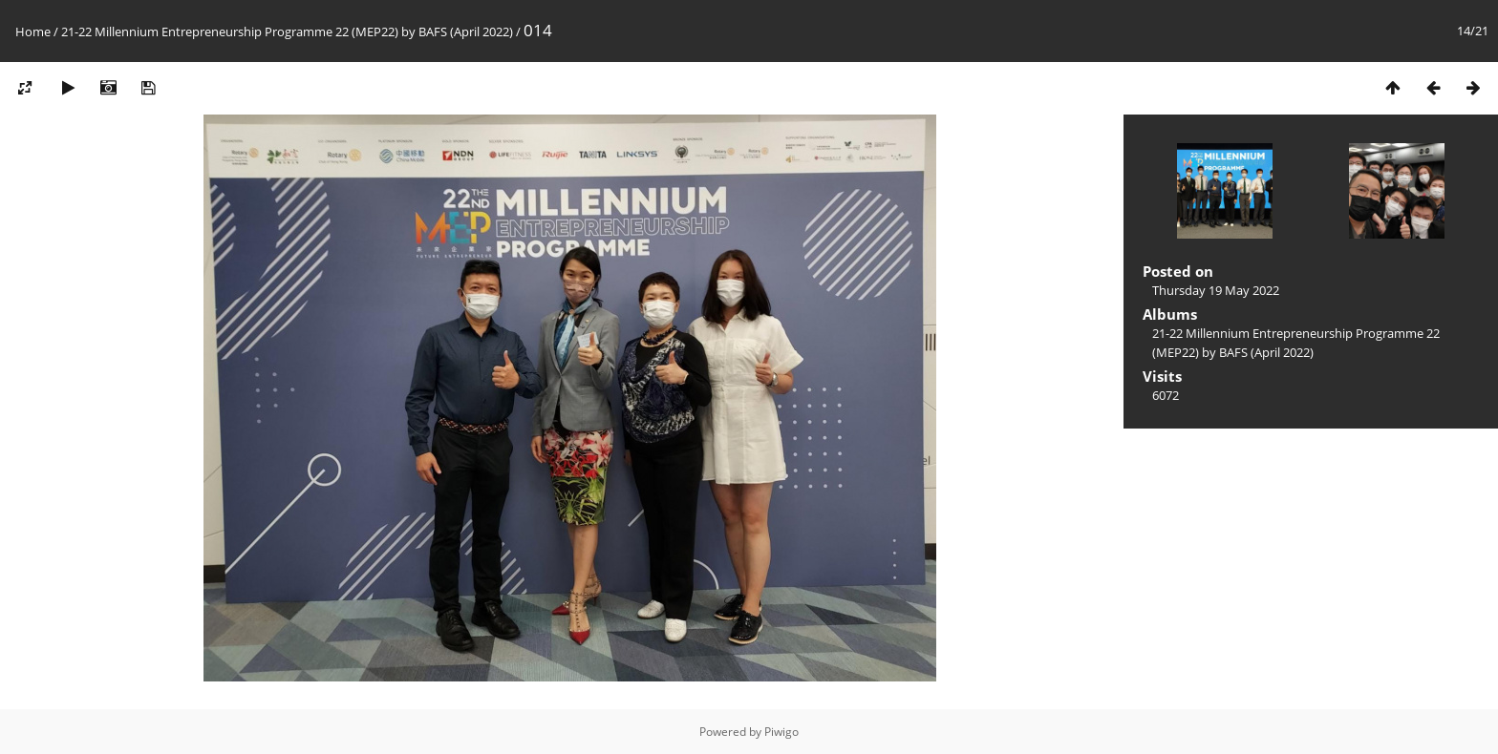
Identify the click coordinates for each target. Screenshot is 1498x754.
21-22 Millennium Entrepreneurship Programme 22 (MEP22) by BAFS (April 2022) (287, 31)
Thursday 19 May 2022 (1215, 290)
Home (33, 31)
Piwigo (781, 731)
